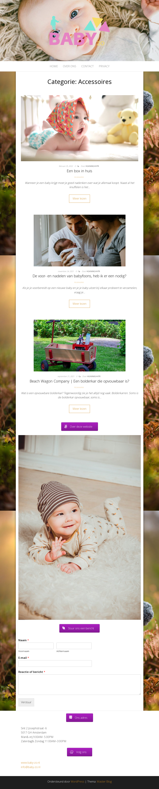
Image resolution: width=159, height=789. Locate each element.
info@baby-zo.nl (30, 767)
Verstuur (26, 702)
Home (54, 66)
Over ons (69, 66)
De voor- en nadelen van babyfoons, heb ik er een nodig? (79, 275)
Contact (87, 66)
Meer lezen (79, 198)
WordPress (77, 781)
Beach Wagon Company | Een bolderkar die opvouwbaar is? (79, 381)
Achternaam (62, 651)
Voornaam (23, 651)
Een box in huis (79, 170)
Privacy (104, 66)
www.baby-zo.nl (30, 762)
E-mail (23, 658)
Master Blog (104, 781)
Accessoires (79, 177)
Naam (23, 640)
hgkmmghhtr (92, 166)
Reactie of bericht (31, 672)
